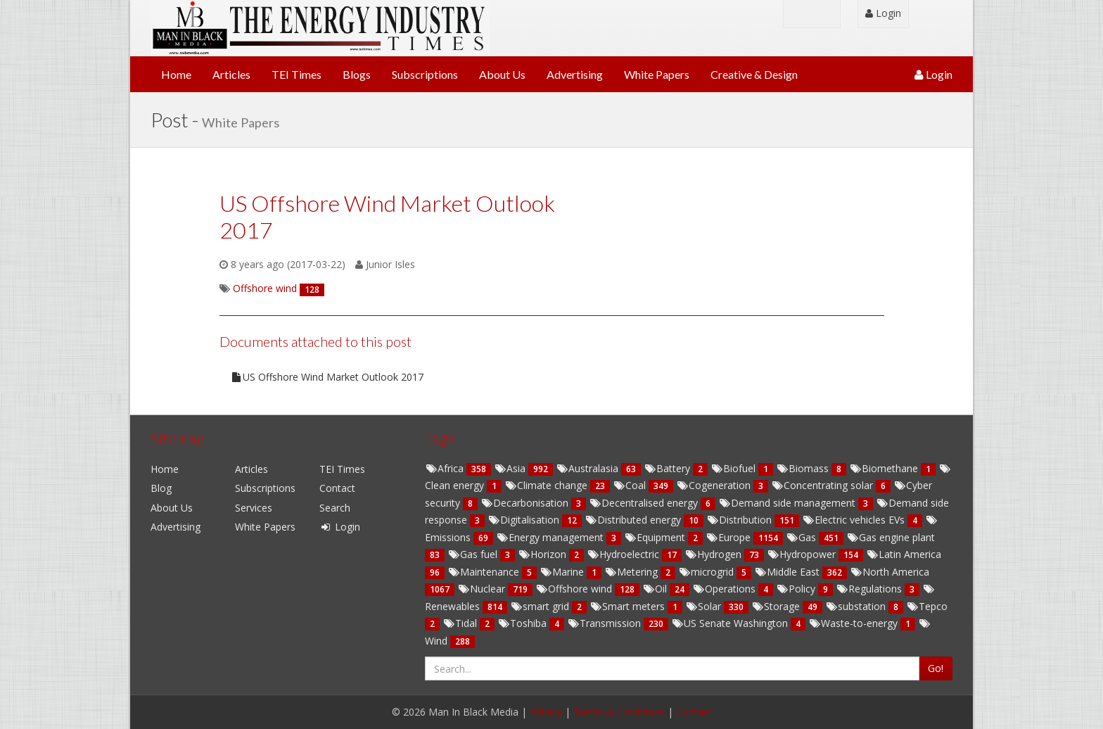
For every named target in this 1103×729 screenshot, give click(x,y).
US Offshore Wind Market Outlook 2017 (326, 376)
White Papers (656, 74)
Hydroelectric (624, 554)
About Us (502, 74)
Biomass (803, 468)
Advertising (575, 74)
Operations (725, 588)
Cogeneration (714, 485)
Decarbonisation (525, 502)
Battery (668, 468)
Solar (704, 606)
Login (883, 13)
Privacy (546, 711)
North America (889, 571)
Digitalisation (524, 519)
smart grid (541, 606)
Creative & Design (754, 74)
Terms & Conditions (619, 711)
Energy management (551, 537)
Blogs (357, 74)
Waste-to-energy (854, 623)
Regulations (870, 588)
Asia (511, 468)
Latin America (903, 554)
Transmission (605, 623)
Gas (802, 537)
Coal (631, 485)
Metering (632, 571)
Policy (797, 588)
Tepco (927, 606)
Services (253, 507)
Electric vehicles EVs (854, 519)
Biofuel (734, 468)
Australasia (588, 468)
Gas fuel (473, 554)
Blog (161, 488)
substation (856, 606)
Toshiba (523, 623)
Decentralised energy (645, 502)
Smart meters (628, 606)
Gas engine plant (890, 537)
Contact (337, 488)
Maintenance (484, 571)
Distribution (740, 519)
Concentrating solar (823, 485)
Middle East (788, 571)
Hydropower (803, 554)
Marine (563, 571)
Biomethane (885, 468)
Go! (935, 668)
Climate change (547, 485)
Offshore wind (575, 588)
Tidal (461, 623)
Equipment (656, 537)
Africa (445, 468)
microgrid (707, 571)
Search (334, 507)
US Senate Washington (731, 623)
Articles (231, 74)
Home (176, 74)
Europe (729, 537)
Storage (777, 606)
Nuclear (482, 588)
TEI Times (296, 74)
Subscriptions (425, 74)
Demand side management (788, 502)
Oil (656, 588)
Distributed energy (634, 519)
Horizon (543, 554)
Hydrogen (714, 554)
